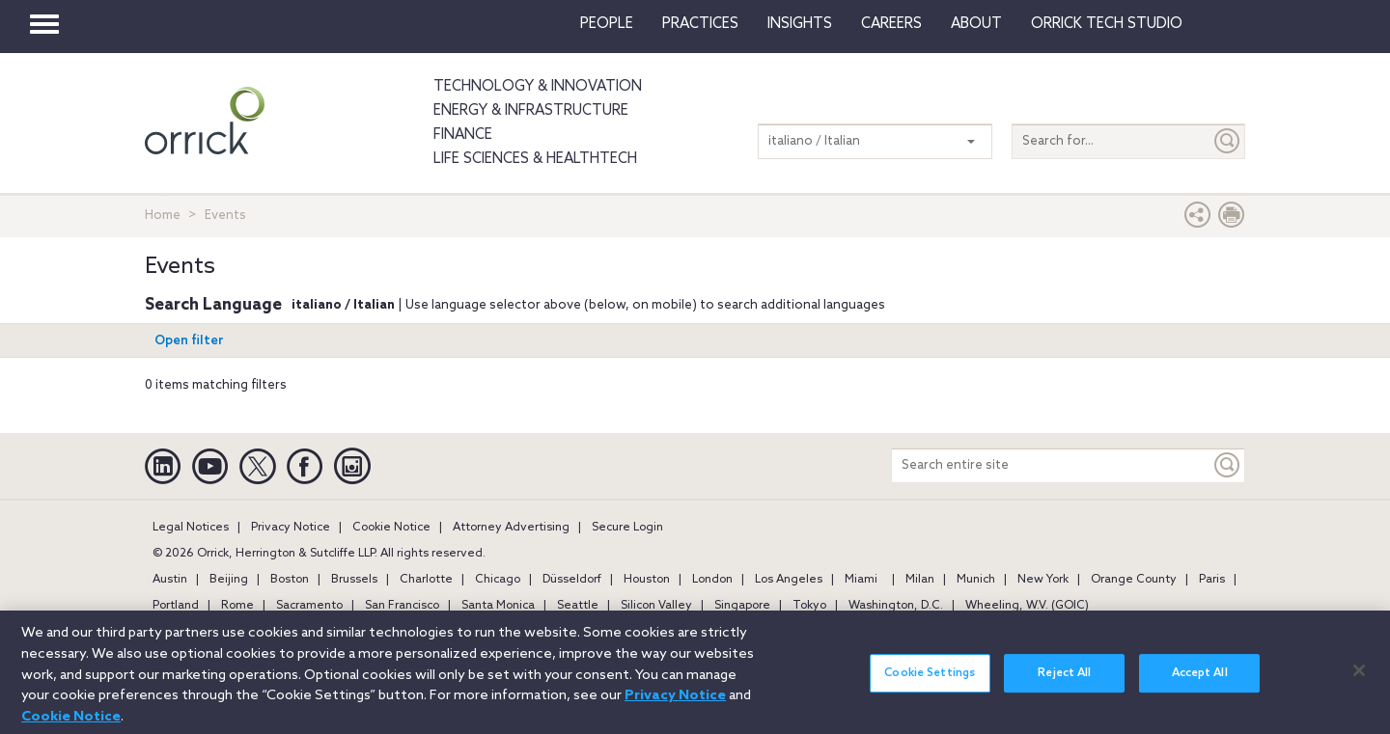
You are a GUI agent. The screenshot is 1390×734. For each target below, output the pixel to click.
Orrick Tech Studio (1106, 24)
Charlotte (426, 579)
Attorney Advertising (511, 527)
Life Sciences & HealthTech (535, 159)
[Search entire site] (1051, 465)
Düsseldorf (571, 579)
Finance (462, 135)
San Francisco (402, 605)
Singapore (742, 605)
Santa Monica (498, 605)
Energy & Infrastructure (530, 111)
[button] (1197, 219)
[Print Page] (1231, 219)
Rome (237, 605)
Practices (700, 24)
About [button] (976, 24)
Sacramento (309, 605)
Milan (919, 579)
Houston (647, 579)
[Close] (1359, 681)
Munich (976, 579)
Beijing (228, 579)
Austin (170, 579)
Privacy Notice (290, 527)
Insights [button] (799, 24)
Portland (176, 605)
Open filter (189, 341)
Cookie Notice (391, 527)
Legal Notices (191, 527)
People (606, 24)
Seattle (577, 605)
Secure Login (627, 527)
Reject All (1064, 684)
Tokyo (809, 605)
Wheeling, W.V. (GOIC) (1027, 605)
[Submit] (1227, 141)
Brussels (354, 579)
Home (163, 215)
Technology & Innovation (537, 86)
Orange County (1134, 579)
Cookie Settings (929, 684)
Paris (1212, 579)
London (712, 579)
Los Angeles (788, 579)
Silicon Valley (656, 605)
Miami (861, 579)
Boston (289, 579)
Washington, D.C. (895, 605)
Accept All (1200, 684)
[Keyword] (1227, 465)
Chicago (497, 579)
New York (1043, 579)
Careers (891, 24)
